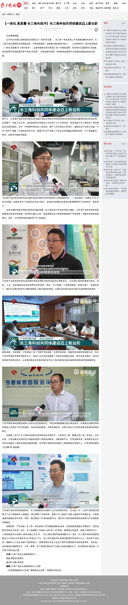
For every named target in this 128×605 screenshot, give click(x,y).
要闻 (26, 3)
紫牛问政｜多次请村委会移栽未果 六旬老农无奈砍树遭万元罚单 (116, 164)
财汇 (34, 8)
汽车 (50, 8)
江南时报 (70, 583)
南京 (75, 8)
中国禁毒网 (64, 586)
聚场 (58, 8)
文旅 (26, 8)
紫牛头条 (42, 3)
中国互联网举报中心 (80, 589)
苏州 (83, 8)
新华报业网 (51, 583)
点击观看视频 (12, 36)
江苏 (67, 8)
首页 (4, 14)
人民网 (75, 580)
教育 (107, 3)
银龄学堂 (99, 8)
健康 (116, 3)
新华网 (69, 580)
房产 (42, 8)
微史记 (116, 8)
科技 (124, 3)
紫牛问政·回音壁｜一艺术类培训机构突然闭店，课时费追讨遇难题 (116, 191)
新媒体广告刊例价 (58, 589)
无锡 (91, 8)
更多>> (124, 23)
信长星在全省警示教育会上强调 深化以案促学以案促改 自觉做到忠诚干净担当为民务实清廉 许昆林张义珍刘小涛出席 (116, 52)
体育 (91, 3)
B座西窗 (107, 8)
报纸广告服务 (45, 589)
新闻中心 (10, 14)
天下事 (67, 3)
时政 (34, 3)
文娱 (83, 3)
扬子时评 (99, 3)
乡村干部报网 (61, 583)
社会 (75, 3)
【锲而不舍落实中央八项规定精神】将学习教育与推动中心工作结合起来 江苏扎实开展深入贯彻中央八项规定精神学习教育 (116, 36)
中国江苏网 (42, 583)
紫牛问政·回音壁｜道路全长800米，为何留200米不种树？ (116, 183)
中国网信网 (62, 580)
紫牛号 (58, 3)
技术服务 (68, 589)
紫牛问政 (50, 3)
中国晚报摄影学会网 (82, 583)
